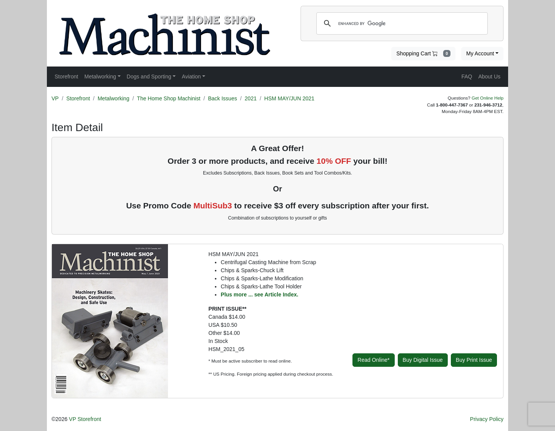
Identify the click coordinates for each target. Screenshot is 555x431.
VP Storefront (85, 419)
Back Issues (222, 98)
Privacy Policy (486, 419)
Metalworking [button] (100, 76)
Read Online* (373, 360)
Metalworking (113, 98)
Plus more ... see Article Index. (259, 294)
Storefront (78, 98)
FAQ (466, 76)
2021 (251, 98)
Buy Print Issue (474, 360)
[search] (401, 23)
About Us (489, 76)
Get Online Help (487, 97)
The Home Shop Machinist (168, 98)
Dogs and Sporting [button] (149, 76)
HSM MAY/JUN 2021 (289, 98)
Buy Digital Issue (423, 360)
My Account (480, 53)
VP (55, 98)
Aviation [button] (191, 76)
